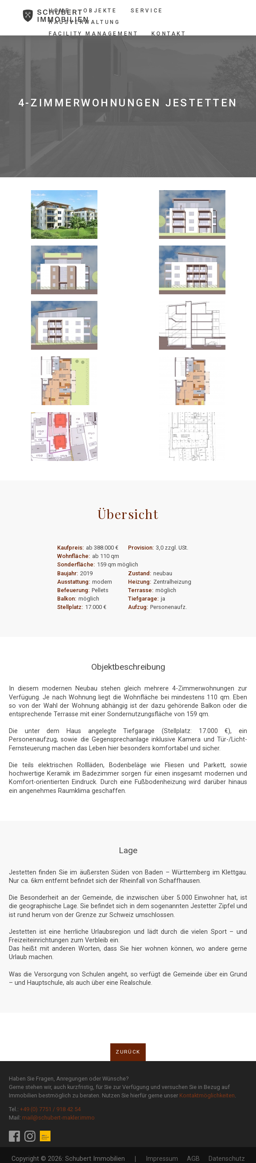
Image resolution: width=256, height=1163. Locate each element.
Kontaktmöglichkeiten (207, 1095)
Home (59, 11)
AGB (193, 1159)
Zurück (128, 1052)
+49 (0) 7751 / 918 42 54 (50, 1109)
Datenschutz (227, 1159)
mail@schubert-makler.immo (58, 1117)
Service (147, 11)
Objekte (100, 11)
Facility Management (93, 34)
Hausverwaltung (84, 22)
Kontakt (168, 34)
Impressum (162, 1159)
